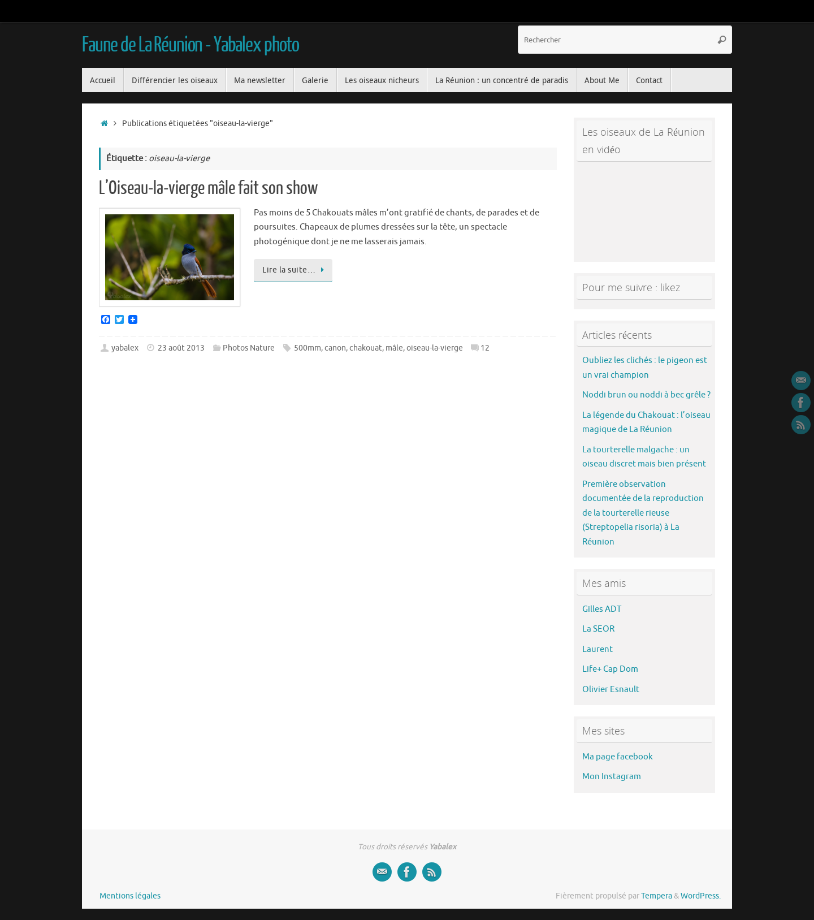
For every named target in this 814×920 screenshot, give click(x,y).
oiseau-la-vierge (434, 348)
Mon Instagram (611, 776)
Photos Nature (249, 348)
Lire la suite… (295, 270)
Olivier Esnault (610, 689)
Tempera (656, 896)
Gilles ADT (601, 609)
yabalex (124, 348)
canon (335, 348)
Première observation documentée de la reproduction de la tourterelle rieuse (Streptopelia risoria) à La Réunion (643, 513)
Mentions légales (130, 896)
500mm (307, 348)
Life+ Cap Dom (610, 669)
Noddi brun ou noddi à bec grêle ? (646, 395)
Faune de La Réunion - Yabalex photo (190, 45)
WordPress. (701, 896)
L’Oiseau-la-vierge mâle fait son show (208, 188)
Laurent (597, 649)
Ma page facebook (617, 756)
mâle (394, 348)
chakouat (365, 348)
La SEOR (598, 629)
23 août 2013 (181, 348)
